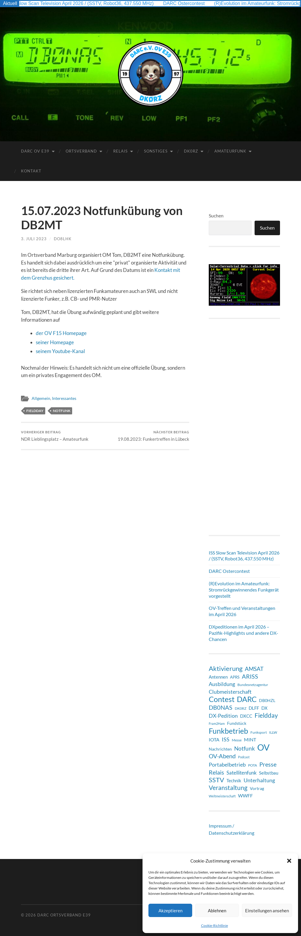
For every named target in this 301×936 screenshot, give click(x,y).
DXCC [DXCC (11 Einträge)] (246, 716)
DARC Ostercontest (186, 3)
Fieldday (34, 410)
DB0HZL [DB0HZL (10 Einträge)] (267, 700)
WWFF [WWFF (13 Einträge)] (245, 795)
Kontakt (31, 171)
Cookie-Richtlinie (214, 925)
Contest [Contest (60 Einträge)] (221, 699)
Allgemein (41, 398)
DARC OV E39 (35, 151)
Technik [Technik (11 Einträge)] (233, 780)
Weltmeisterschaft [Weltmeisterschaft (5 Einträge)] (222, 796)
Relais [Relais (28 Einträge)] (216, 772)
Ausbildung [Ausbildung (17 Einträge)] (222, 684)
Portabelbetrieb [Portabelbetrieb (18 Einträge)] (227, 764)
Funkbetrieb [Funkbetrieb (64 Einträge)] (228, 730)
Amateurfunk (230, 151)
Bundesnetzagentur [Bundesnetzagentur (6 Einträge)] (252, 684)
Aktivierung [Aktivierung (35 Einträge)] (225, 668)
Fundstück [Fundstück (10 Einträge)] (236, 723)
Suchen (216, 215)
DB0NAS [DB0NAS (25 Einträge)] (220, 707)
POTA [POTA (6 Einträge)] (252, 765)
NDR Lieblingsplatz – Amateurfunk (54, 436)
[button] (289, 861)
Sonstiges (156, 151)
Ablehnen (217, 910)
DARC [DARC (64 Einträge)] (247, 699)
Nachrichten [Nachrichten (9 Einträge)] (220, 748)
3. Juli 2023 (34, 238)
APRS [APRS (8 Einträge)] (234, 677)
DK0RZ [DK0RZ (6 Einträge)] (240, 708)
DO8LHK (63, 238)
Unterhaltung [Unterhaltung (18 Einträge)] (259, 780)
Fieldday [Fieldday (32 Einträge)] (266, 715)
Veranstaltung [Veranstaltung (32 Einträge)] (228, 787)
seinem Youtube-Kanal (60, 351)
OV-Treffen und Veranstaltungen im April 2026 (242, 611)
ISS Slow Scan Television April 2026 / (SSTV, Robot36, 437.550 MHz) (83, 3)
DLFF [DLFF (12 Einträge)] (254, 708)
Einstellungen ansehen (267, 910)
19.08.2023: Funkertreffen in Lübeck (153, 436)
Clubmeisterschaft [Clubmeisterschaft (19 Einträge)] (230, 691)
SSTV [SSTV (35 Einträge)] (216, 779)
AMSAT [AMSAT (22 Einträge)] (254, 668)
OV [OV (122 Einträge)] (263, 747)
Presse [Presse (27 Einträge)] (267, 764)
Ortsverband (81, 151)
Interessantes (64, 398)
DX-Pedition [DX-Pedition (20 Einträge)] (223, 715)
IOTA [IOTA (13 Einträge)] (214, 739)
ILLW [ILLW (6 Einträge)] (273, 732)
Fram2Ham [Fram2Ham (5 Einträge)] (217, 723)
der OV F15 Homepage (61, 333)
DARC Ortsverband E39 (64, 915)
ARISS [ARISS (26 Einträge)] (250, 676)
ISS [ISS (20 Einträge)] (225, 739)
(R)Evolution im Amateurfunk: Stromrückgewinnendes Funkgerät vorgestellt (244, 590)
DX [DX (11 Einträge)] (264, 708)
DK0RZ (191, 151)
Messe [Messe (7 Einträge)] (237, 740)
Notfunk (61, 410)
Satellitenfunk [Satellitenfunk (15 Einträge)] (241, 773)
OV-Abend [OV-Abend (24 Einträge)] (222, 756)
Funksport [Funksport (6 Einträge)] (258, 732)
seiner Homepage (55, 342)
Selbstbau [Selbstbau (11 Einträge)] (268, 772)
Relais (120, 151)
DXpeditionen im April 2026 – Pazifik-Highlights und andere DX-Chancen (243, 633)
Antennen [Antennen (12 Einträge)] (218, 676)
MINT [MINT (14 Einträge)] (250, 739)
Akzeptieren (170, 910)
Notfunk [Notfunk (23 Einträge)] (244, 748)
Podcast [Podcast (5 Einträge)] (244, 757)
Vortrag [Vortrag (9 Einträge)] (257, 788)
